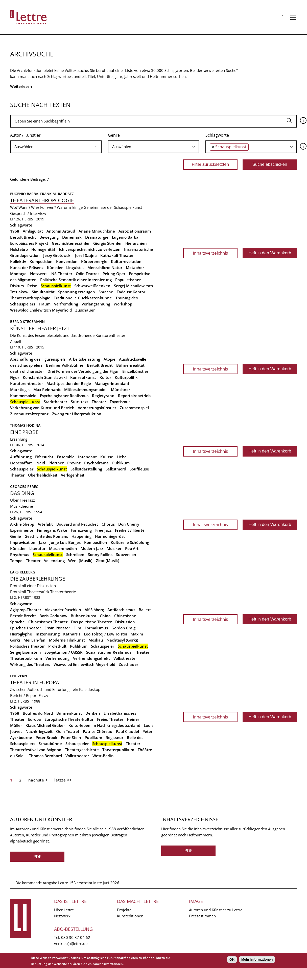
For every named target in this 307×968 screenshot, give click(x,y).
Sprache (106, 291)
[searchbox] (55, 147)
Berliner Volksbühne (64, 365)
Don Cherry (128, 524)
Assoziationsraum (135, 231)
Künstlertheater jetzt (39, 328)
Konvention (67, 261)
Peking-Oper (114, 273)
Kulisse (106, 456)
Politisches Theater (27, 646)
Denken (92, 713)
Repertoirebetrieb (134, 395)
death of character (27, 371)
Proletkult (57, 646)
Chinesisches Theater (47, 621)
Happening (81, 536)
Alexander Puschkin (63, 609)
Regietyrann (103, 395)
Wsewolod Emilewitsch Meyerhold (41, 310)
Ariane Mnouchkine (97, 231)
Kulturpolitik (126, 377)
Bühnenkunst (83, 615)
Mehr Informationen (257, 959)
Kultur (105, 377)
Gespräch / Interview (28, 213)
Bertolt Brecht (23, 237)
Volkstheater (125, 658)
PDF (37, 856)
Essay (43, 695)
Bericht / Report (24, 695)
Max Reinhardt (47, 389)
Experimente (21, 530)
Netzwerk (39, 273)
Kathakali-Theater (117, 255)
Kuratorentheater (26, 383)
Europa (34, 719)
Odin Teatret (87, 273)
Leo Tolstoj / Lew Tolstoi (105, 633)
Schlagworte (217, 135)
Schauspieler (21, 468)
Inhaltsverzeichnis (210, 253)
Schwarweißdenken (92, 285)
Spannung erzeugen (76, 291)
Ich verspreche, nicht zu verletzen (90, 249)
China (105, 615)
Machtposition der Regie (68, 383)
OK (231, 959)
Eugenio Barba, (25, 193)
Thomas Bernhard (45, 755)
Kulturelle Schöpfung (130, 542)
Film (77, 627)
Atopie (109, 359)
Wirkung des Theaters (30, 664)
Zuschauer (85, 310)
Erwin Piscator (57, 627)
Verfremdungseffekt (91, 658)
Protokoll (18, 591)
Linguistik (75, 267)
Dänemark (72, 237)
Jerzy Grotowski (57, 255)
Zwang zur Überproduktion (76, 413)
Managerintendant (112, 383)
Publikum (121, 462)
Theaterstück (38, 591)
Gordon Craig (123, 627)
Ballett (145, 609)
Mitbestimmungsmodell (85, 389)
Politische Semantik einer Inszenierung (76, 279)
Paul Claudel (127, 731)
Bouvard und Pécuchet (77, 524)
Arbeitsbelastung (84, 359)
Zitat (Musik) (107, 560)
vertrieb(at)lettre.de (70, 943)
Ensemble (66, 456)
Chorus (108, 524)
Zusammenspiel (134, 407)
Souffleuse (139, 468)
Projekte (124, 909)
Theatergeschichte (82, 749)
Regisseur (114, 737)
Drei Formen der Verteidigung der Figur (83, 371)
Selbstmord (116, 468)
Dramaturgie (96, 237)
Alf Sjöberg (94, 609)
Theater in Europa (34, 682)
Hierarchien (136, 243)
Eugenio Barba (125, 237)
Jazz (42, 542)
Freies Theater (110, 719)
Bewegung (49, 237)
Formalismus (96, 627)
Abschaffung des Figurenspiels (37, 359)
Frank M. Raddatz (57, 193)
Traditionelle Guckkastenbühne (83, 297)
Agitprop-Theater (25, 609)
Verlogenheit (72, 475)
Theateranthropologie (42, 200)
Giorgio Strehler (107, 243)
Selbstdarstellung (86, 468)
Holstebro (19, 249)
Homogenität (43, 249)
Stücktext (79, 401)
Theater (99, 401)
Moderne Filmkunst (67, 640)
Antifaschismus (121, 609)
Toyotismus (120, 401)
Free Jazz (103, 530)
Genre (114, 135)
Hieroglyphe (21, 633)
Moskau (95, 640)
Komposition (41, 261)
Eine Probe (24, 432)
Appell (15, 341)
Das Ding (22, 493)
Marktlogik (20, 389)
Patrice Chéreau (97, 731)
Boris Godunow (53, 615)
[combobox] (56, 146)
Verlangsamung (96, 303)
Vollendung (54, 560)
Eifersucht (44, 456)
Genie (15, 536)
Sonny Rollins (100, 554)
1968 (14, 231)
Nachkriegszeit (39, 731)
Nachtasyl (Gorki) (122, 640)
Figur (14, 377)
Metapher (135, 267)
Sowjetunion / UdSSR (63, 652)
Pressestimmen (202, 915)
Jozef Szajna (86, 255)
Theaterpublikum (26, 658)
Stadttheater (55, 401)
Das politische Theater (91, 621)
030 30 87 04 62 (75, 937)
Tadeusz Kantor (131, 291)
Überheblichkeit (42, 475)
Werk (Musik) (80, 560)
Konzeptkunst (83, 377)
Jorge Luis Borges (65, 542)
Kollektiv (18, 261)
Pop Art (131, 548)
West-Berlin (103, 755)
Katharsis (71, 633)
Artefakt (45, 524)
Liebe (122, 456)
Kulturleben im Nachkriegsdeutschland (104, 725)
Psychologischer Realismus (64, 395)
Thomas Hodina (25, 425)
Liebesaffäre (21, 462)
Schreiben (75, 554)
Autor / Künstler (25, 135)
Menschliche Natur (104, 267)
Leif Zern (18, 675)
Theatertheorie (63, 591)
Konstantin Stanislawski (45, 377)
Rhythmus (19, 554)
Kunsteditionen (130, 915)
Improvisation (22, 542)
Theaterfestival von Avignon (35, 749)
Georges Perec (24, 486)
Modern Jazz (92, 548)
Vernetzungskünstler (97, 407)
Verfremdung (66, 303)
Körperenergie (94, 261)
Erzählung (18, 439)
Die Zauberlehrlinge (37, 578)
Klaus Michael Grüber (45, 725)
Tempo (16, 560)
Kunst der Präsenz (26, 267)
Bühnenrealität (130, 365)
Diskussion (125, 621)
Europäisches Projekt (29, 243)
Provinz (74, 462)
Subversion (126, 554)
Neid (40, 462)
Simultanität (43, 291)
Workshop (123, 303)
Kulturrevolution (126, 261)
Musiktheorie (21, 506)
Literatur (37, 548)
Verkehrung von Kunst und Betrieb (42, 407)
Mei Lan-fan (34, 640)
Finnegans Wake (52, 530)
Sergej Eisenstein (25, 652)
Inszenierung (48, 633)
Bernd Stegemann (27, 321)
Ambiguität (33, 231)
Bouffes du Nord (38, 713)
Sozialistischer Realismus (108, 652)
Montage (18, 273)
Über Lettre (64, 909)
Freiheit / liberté (130, 530)
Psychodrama (96, 462)
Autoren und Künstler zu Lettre (215, 909)
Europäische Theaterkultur (68, 719)
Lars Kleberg (22, 572)
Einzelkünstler (135, 371)
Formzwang (81, 530)
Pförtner (56, 462)
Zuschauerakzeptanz (29, 413)
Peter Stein (71, 737)
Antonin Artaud (60, 231)
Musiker (114, 548)
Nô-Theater (61, 273)
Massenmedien (63, 548)
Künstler (55, 267)
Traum (45, 303)
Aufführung (21, 456)
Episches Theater (25, 627)
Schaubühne (50, 743)
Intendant (87, 456)
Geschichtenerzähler (71, 243)
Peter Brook (46, 737)
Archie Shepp (22, 524)
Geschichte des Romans (46, 536)
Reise (32, 285)
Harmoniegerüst (110, 536)
